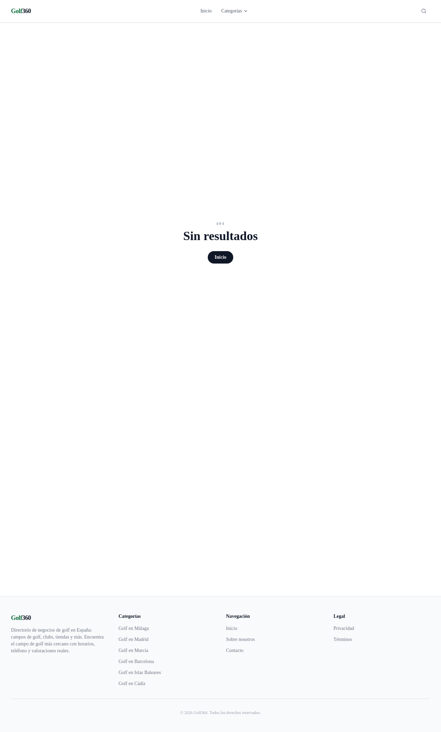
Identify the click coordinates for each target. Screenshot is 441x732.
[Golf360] (21, 11)
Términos (343, 639)
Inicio (206, 10)
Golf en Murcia (133, 650)
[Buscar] (424, 11)
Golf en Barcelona (136, 661)
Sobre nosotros (240, 639)
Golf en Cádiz (132, 683)
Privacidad (344, 628)
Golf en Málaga (134, 628)
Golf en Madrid (133, 639)
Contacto (235, 650)
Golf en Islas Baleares (140, 672)
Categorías (234, 10)
